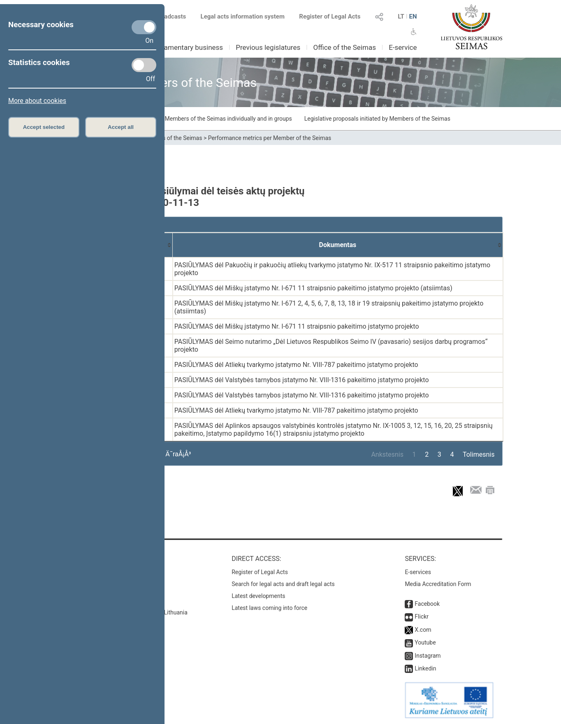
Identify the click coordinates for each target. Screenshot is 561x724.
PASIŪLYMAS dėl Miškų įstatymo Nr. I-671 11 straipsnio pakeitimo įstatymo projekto (296, 326)
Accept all (121, 127)
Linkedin (425, 668)
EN (413, 16)
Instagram (427, 655)
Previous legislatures (268, 47)
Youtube (425, 642)
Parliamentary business (186, 47)
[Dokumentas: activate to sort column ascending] (338, 245)
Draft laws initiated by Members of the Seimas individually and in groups (200, 118)
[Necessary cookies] (144, 27)
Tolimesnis (478, 454)
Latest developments (258, 596)
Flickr (422, 616)
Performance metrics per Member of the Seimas (270, 138)
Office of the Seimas (344, 47)
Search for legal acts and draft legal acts (283, 584)
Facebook (427, 603)
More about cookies (37, 101)
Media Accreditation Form (438, 584)
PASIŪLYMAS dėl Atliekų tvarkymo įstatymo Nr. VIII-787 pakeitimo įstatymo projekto (296, 365)
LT (401, 16)
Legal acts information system (243, 16)
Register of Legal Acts (329, 16)
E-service (403, 47)
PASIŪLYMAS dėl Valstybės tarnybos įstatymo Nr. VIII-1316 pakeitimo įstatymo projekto (301, 380)
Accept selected (44, 127)
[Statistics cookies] (144, 65)
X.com (423, 629)
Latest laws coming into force (269, 608)
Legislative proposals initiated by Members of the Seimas (377, 118)
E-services (418, 572)
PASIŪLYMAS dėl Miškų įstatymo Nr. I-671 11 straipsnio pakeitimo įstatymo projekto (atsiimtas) (313, 288)
